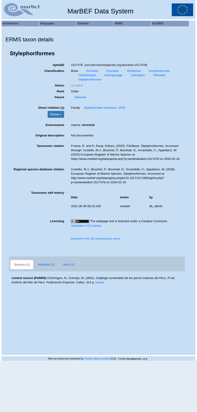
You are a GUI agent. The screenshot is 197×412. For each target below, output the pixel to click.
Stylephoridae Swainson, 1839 (103, 107)
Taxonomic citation (50, 146)
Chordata (110, 71)
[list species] (98, 238)
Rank (60, 91)
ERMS (119, 23)
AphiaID (58, 65)
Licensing (57, 221)
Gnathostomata (158, 71)
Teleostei (157, 75)
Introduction (10, 23)
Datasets (83, 23)
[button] (7, 53)
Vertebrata (132, 71)
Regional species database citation (39, 169)
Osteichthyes (85, 75)
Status (59, 85)
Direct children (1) (51, 107)
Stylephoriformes (88, 79)
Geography (47, 23)
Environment (55, 125)
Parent (59, 97)
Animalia (90, 71)
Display (56, 114)
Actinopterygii (111, 75)
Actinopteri (136, 75)
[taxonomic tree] (80, 238)
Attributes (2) (46, 264)
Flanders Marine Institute (96, 358)
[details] (99, 282)
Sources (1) (22, 264)
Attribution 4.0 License (86, 225)
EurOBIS (157, 23)
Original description (49, 135)
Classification (54, 71)
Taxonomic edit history (47, 192)
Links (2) (68, 264)
